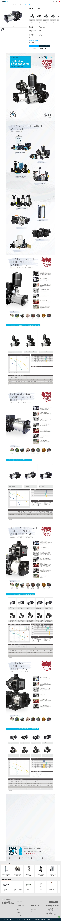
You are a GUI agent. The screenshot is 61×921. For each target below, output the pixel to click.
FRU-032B (40, 890)
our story (26, 1)
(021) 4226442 (49, 913)
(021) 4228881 (53, 914)
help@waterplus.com (51, 910)
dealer (18, 913)
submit (53, 901)
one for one (38, 1)
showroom (18, 912)
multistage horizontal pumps (19, 4)
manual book (37, 40)
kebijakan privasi (34, 909)
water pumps (11, 4)
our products (32, 1)
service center (19, 915)
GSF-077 (29, 890)
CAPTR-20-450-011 (52, 874)
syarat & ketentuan (34, 908)
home (2, 4)
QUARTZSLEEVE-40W (17, 890)
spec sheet (31, 40)
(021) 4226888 (51, 912)
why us (18, 909)
